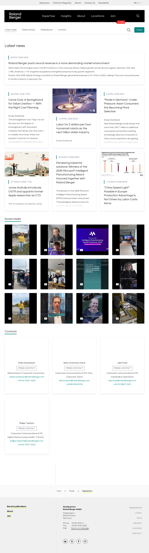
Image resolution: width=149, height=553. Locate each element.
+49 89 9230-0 (77, 523)
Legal (138, 513)
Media (71, 491)
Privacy (137, 523)
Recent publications (16, 506)
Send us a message (80, 528)
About (10, 511)
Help (139, 518)
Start (59, 491)
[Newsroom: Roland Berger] (74, 243)
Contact (137, 533)
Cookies (137, 528)
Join (9, 516)
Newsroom (136, 508)
